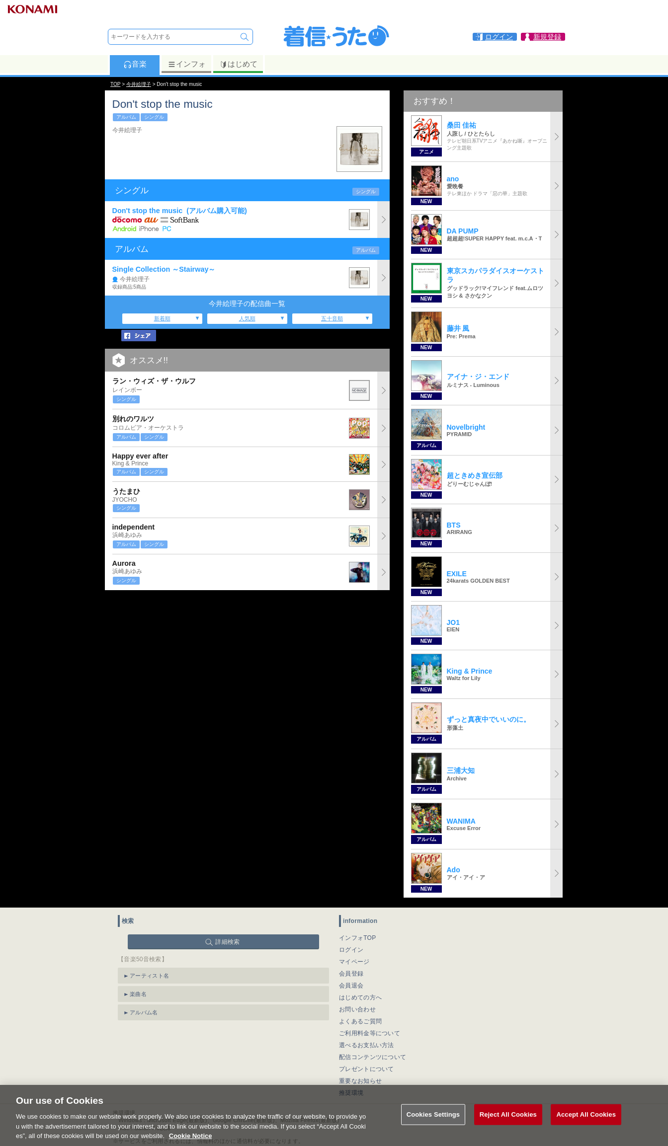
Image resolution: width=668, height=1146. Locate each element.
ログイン (351, 949)
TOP (115, 84)
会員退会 (351, 985)
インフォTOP (357, 937)
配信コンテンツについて (372, 1057)
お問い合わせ (357, 1009)
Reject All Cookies (508, 1126)
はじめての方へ (360, 997)
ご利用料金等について (369, 1033)
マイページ (354, 961)
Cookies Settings (433, 1126)
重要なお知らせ (360, 1080)
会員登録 (351, 973)
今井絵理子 (138, 84)
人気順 (247, 318)
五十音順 (332, 318)
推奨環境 (351, 1092)
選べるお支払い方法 (366, 1045)
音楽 (135, 64)
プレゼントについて (366, 1069)
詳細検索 (227, 941)
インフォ (186, 64)
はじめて (238, 64)
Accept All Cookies (586, 1126)
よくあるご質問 (360, 1021)
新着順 (162, 318)
